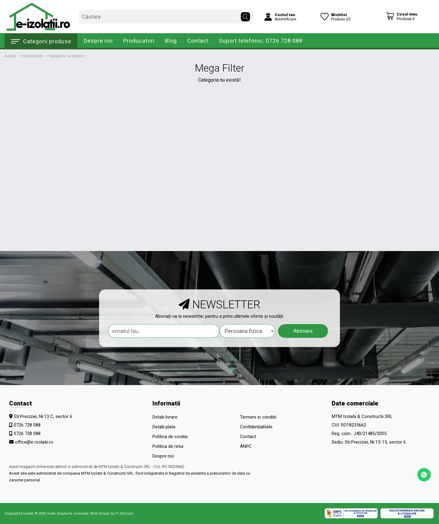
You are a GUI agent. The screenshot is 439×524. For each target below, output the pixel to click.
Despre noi (98, 40)
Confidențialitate (256, 427)
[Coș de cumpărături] (401, 16)
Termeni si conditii (258, 417)
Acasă (10, 56)
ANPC (246, 446)
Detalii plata (163, 427)
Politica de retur (168, 446)
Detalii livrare (164, 417)
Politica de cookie (170, 436)
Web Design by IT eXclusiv (111, 513)
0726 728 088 (27, 425)
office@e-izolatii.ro (34, 442)
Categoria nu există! (66, 56)
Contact (198, 40)
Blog (171, 40)
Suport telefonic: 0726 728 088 (260, 40)
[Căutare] (245, 15)
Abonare (302, 331)
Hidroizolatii (32, 56)
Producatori (139, 40)
